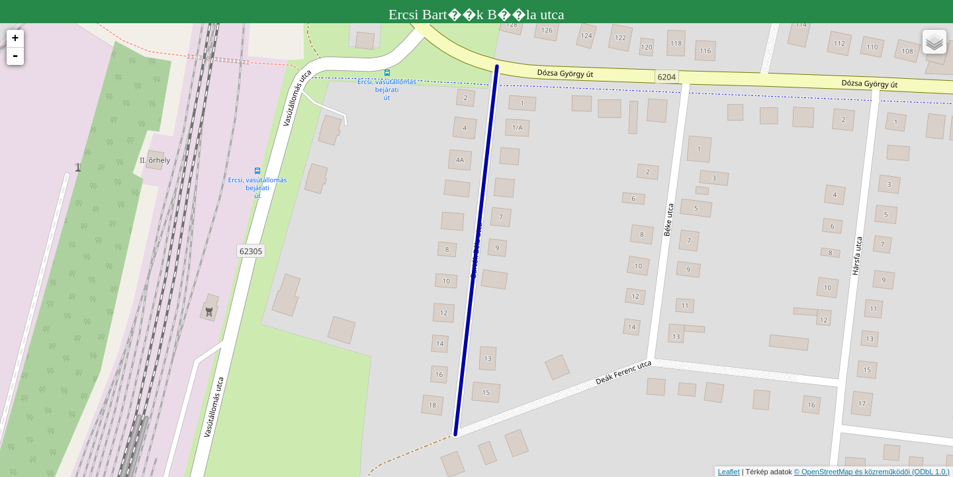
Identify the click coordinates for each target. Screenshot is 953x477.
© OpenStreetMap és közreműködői (853, 472)
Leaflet (729, 472)
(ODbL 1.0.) (931, 472)
